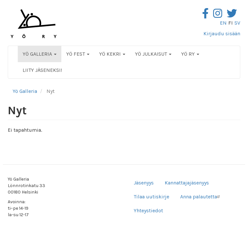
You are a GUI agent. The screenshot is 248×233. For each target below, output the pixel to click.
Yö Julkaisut (153, 54)
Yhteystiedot (148, 210)
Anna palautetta (201, 197)
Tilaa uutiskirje (151, 197)
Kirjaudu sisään (221, 33)
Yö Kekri (112, 54)
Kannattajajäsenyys (187, 183)
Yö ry (190, 54)
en (223, 23)
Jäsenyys (144, 183)
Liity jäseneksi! (42, 70)
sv (237, 23)
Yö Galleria (40, 54)
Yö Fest (77, 54)
